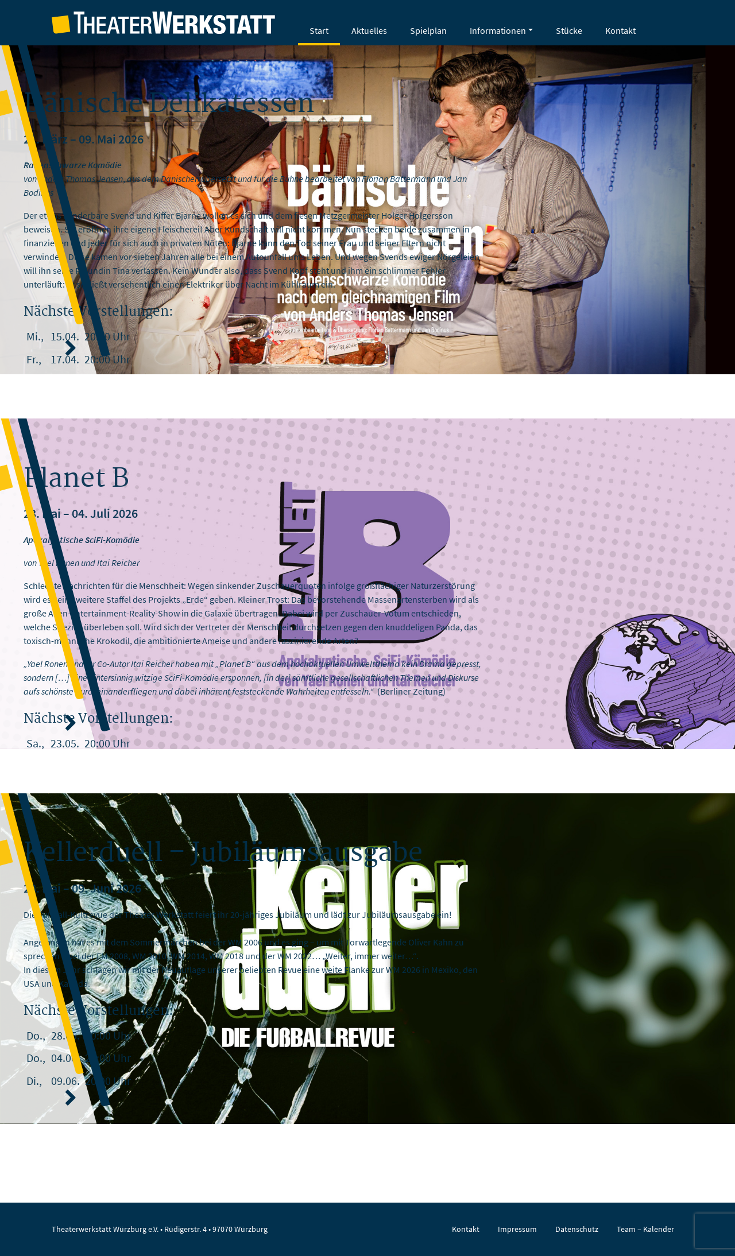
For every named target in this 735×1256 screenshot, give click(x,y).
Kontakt (620, 30)
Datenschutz (576, 1229)
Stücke (569, 30)
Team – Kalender (645, 1229)
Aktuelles (369, 30)
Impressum (517, 1229)
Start (319, 30)
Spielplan (428, 30)
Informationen (498, 30)
